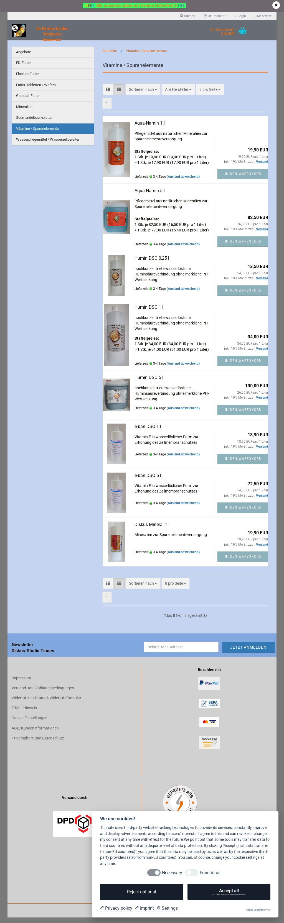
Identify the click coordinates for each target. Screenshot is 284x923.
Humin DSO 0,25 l (152, 263)
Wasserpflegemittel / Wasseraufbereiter (47, 145)
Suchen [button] (187, 16)
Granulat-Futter (28, 101)
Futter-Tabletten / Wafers (36, 90)
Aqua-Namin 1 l (150, 128)
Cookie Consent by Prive (258, 910)
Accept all (229, 892)
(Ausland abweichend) (183, 182)
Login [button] (240, 16)
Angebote (23, 57)
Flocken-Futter (27, 79)
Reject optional (141, 891)
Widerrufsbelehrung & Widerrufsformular (46, 703)
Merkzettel (263, 16)
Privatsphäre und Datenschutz (38, 743)
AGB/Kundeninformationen (35, 733)
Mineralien (24, 112)
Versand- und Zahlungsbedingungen (43, 693)
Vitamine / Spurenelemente (37, 134)
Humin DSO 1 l (149, 312)
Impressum (21, 683)
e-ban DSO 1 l (148, 432)
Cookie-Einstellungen (29, 723)
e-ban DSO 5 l (148, 481)
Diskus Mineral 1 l (152, 530)
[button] (215, 16)
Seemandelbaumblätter (34, 123)
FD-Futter (23, 68)
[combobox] (143, 94)
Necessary (172, 872)
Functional (210, 872)
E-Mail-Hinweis (24, 713)
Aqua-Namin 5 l (150, 196)
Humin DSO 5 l (149, 383)
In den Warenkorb (243, 179)
